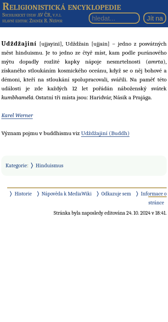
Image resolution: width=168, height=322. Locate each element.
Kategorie (16, 165)
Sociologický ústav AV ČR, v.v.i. (31, 15)
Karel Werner (17, 115)
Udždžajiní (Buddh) (105, 133)
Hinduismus (50, 165)
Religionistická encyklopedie (61, 6)
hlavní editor (14, 21)
